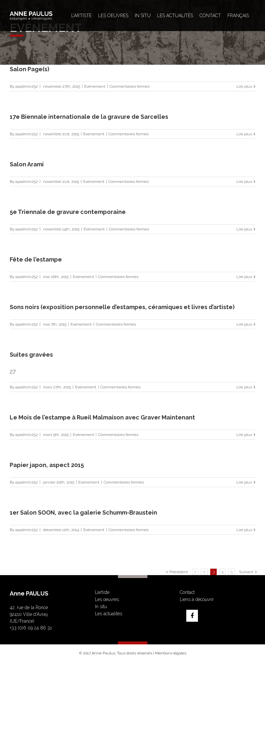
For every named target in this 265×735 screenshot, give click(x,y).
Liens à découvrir (197, 599)
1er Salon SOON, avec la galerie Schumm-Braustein (83, 512)
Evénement (94, 86)
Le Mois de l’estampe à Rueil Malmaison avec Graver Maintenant (102, 417)
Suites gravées (31, 354)
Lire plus (244, 86)
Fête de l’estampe (36, 259)
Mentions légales (170, 653)
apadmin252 (26, 86)
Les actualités (108, 613)
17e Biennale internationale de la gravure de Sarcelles (89, 116)
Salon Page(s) (29, 69)
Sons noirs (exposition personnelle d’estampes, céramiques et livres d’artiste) (122, 307)
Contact (187, 592)
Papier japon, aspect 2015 (47, 465)
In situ (101, 606)
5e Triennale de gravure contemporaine (68, 211)
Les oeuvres (107, 599)
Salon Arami (27, 164)
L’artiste (102, 592)
